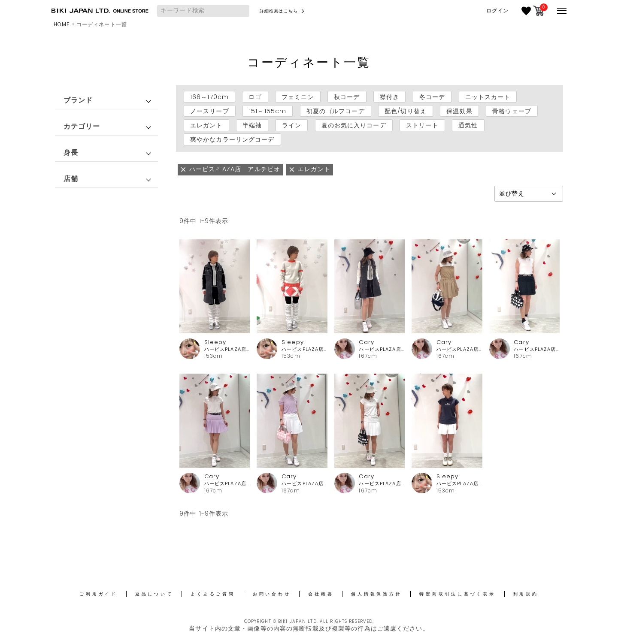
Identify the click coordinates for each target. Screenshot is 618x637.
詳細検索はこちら (279, 11)
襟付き (389, 96)
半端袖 (252, 125)
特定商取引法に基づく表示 (457, 594)
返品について (154, 594)
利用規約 (526, 594)
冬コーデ (432, 96)
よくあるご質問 (213, 594)
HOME (62, 24)
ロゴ (254, 96)
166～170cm (209, 96)
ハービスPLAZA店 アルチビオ (227, 349)
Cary (366, 342)
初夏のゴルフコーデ (335, 111)
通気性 (468, 125)
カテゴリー (82, 126)
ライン (291, 125)
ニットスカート (488, 96)
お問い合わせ (272, 594)
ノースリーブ (209, 111)
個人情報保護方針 (376, 594)
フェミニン (298, 96)
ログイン (497, 10)
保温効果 (459, 111)
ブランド (78, 100)
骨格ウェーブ (511, 111)
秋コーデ (347, 96)
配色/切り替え (406, 111)
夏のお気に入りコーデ (353, 125)
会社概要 (320, 594)
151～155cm (267, 111)
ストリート (422, 125)
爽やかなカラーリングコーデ (232, 139)
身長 (71, 152)
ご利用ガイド (98, 594)
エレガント (206, 125)
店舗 (71, 178)
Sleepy (215, 342)
